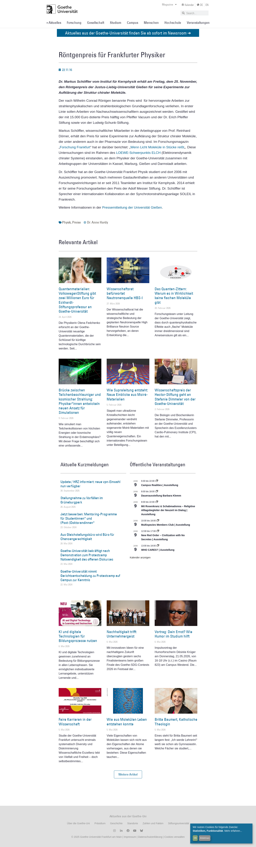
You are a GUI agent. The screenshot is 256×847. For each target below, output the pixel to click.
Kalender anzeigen (140, 557)
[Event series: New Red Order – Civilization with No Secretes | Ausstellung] (158, 531)
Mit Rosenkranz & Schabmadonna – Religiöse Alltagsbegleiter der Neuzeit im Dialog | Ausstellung (168, 510)
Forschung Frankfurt (75, 147)
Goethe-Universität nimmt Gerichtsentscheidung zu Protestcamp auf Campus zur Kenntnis (90, 575)
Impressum (129, 836)
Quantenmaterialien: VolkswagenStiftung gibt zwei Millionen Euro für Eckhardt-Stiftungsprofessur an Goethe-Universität (77, 300)
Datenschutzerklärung (150, 836)
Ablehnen (205, 838)
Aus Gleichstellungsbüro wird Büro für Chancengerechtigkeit (87, 536)
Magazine (169, 4)
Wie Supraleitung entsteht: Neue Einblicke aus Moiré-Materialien (127, 394)
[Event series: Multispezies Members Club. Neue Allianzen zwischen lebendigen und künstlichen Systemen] (158, 520)
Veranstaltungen (198, 22)
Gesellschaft (95, 22)
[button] (128, 774)
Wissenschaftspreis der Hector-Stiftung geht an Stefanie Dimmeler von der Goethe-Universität (175, 397)
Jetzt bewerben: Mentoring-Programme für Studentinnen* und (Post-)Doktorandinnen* (88, 518)
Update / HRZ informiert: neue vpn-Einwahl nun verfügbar (90, 483)
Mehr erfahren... (233, 830)
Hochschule (172, 22)
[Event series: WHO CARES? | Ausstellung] (158, 546)
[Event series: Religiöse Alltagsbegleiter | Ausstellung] (157, 502)
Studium (115, 22)
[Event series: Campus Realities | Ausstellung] (157, 481)
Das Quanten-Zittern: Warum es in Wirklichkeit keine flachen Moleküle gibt (174, 295)
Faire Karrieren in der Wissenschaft (75, 721)
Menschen (151, 22)
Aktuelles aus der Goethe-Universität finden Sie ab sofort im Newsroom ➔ (128, 33)
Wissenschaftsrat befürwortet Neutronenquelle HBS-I (125, 293)
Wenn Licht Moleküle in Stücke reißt (157, 147)
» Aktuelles (53, 22)
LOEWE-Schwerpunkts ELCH (139, 153)
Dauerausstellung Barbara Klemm (161, 495)
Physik (66, 222)
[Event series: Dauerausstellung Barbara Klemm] (157, 491)
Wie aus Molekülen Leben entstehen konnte (127, 721)
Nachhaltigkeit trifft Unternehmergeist (121, 634)
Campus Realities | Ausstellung (159, 485)
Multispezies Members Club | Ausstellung (165, 524)
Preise (76, 222)
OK (195, 838)
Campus (132, 22)
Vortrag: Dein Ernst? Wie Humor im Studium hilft (173, 634)
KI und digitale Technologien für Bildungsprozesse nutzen (78, 636)
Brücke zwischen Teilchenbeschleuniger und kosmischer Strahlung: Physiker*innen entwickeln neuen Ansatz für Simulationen (80, 401)
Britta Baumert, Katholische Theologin (176, 721)
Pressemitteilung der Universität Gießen (132, 207)
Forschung (74, 22)
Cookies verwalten (174, 836)
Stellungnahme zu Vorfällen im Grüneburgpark (81, 500)
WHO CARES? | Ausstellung (157, 549)
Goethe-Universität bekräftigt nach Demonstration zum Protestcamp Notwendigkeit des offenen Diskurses (86, 555)
